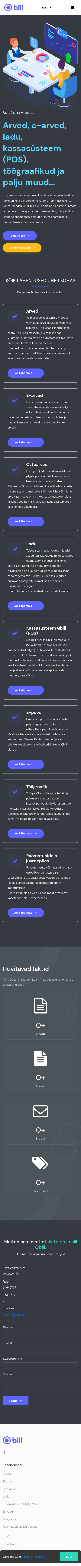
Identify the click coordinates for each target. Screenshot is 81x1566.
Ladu (6, 1497)
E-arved (8, 1481)
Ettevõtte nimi (12, 1359)
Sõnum (7, 1374)
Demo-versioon (22, 247)
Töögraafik (10, 1519)
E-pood (8, 1512)
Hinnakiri (8, 1544)
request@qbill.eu (14, 1315)
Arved (7, 1474)
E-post (7, 1343)
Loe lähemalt (26, 372)
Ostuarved (10, 1489)
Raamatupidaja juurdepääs (20, 1527)
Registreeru (20, 235)
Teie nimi (8, 1327)
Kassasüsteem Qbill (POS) (20, 1504)
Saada (16, 1401)
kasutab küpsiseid (33, 1557)
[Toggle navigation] (72, 7)
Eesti (46, 7)
